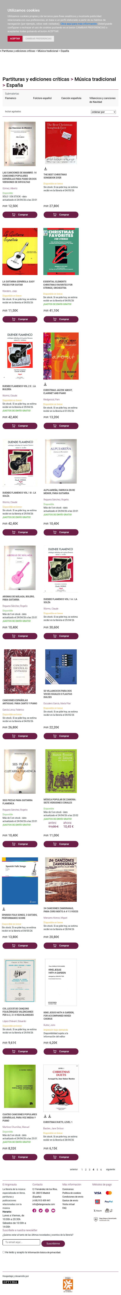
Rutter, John (49, 1025)
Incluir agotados (13, 111)
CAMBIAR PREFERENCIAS (39, 38)
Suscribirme (53, 1243)
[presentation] (26, 1262)
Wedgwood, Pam (51, 399)
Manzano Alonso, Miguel (55, 918)
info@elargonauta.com (43, 1204)
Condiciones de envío (72, 1196)
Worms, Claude (9, 395)
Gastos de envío (70, 1200)
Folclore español (42, 98)
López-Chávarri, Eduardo (14, 1021)
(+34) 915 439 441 (41, 1200)
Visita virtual (68, 1204)
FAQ (64, 1208)
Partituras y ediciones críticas (18, 50)
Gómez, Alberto (10, 188)
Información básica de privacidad (44, 1252)
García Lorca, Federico (13, 709)
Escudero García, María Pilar (57, 703)
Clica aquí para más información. (78, 23)
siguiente (110, 1169)
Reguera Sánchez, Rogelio (56, 499)
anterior (74, 1169)
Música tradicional (47, 50)
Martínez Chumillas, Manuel (16, 1127)
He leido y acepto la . (33, 1252)
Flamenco (10, 98)
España (65, 50)
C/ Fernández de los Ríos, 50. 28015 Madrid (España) (44, 1193)
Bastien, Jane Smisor (53, 1128)
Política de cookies (71, 1193)
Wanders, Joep (9, 291)
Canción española (71, 98)
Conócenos (68, 1189)
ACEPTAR (15, 38)
